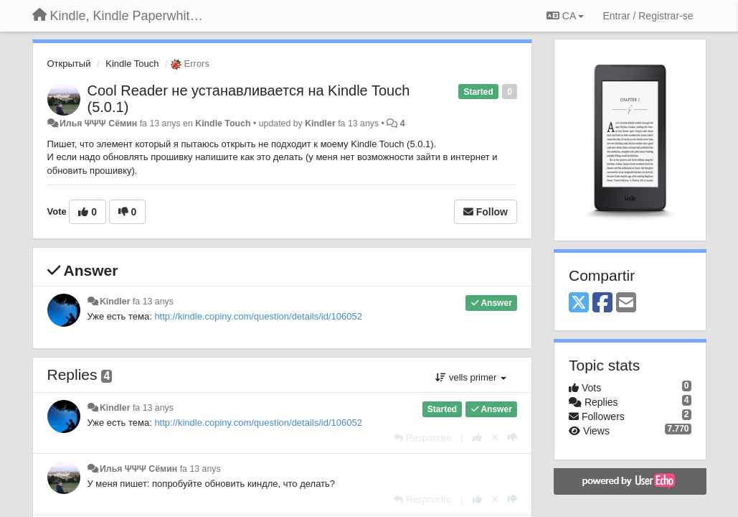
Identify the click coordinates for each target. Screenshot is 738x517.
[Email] (626, 303)
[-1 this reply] (512, 437)
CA (565, 16)
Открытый (69, 63)
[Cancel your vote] (494, 437)
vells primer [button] (470, 377)
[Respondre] (422, 437)
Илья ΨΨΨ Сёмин (98, 123)
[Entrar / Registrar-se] (648, 16)
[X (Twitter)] (579, 303)
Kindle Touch (132, 63)
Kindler (320, 123)
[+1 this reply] (477, 437)
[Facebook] (602, 303)
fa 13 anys (153, 302)
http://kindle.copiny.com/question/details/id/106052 (258, 316)
